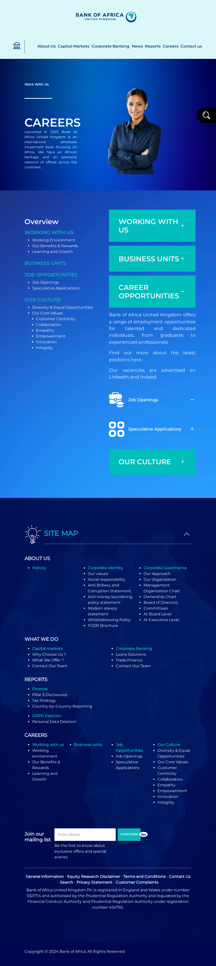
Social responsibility (107, 579)
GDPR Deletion (46, 716)
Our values (98, 573)
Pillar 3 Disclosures (49, 694)
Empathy (45, 330)
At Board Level (157, 614)
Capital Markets (73, 46)
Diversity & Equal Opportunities (62, 307)
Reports (153, 46)
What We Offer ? (48, 660)
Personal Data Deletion (54, 721)
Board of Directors (161, 602)
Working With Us (49, 232)
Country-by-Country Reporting (62, 706)
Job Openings (45, 282)
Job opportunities (51, 275)
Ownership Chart (160, 596)
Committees (156, 608)
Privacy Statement (94, 882)
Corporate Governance (165, 568)
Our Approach (157, 573)
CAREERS (35, 735)
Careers (170, 46)
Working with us (48, 744)
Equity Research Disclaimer (93, 876)
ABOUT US (37, 558)
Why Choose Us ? (49, 654)
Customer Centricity (55, 319)
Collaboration (48, 324)
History (39, 568)
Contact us (191, 46)
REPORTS (35, 679)
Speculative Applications (55, 288)
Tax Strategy (44, 700)
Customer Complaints (137, 882)
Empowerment (51, 336)
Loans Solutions (131, 654)
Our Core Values (47, 313)
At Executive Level (161, 620)
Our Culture (42, 300)
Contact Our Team (49, 666)
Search (66, 882)
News (137, 46)
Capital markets (47, 648)
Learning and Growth (52, 251)
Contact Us (180, 876)
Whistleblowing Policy (109, 620)
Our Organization (160, 579)
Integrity (44, 347)
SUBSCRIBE (129, 834)
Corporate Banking (110, 46)
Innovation (46, 342)
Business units (45, 263)
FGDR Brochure (103, 625)
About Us (46, 46)
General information (45, 876)
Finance (40, 689)
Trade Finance (129, 660)
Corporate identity (105, 568)
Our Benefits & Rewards (55, 246)
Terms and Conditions (144, 876)
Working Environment (53, 240)
